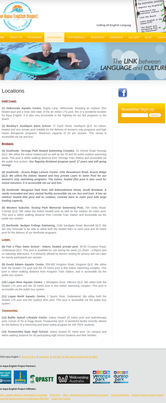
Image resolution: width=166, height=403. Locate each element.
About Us (16, 37)
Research (97, 37)
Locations (54, 37)
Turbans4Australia (120, 395)
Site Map (57, 357)
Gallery (134, 37)
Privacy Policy (29, 357)
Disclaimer (44, 357)
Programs (35, 37)
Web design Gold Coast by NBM (80, 357)
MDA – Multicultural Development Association (85, 395)
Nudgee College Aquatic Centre (147, 395)
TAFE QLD (55, 395)
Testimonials (76, 37)
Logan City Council (60, 398)
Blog (148, 37)
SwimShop (116, 37)
